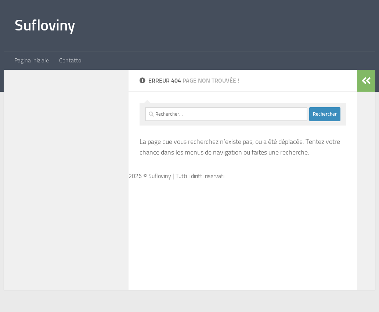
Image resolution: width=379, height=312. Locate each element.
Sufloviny (45, 25)
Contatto (70, 60)
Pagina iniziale (31, 60)
